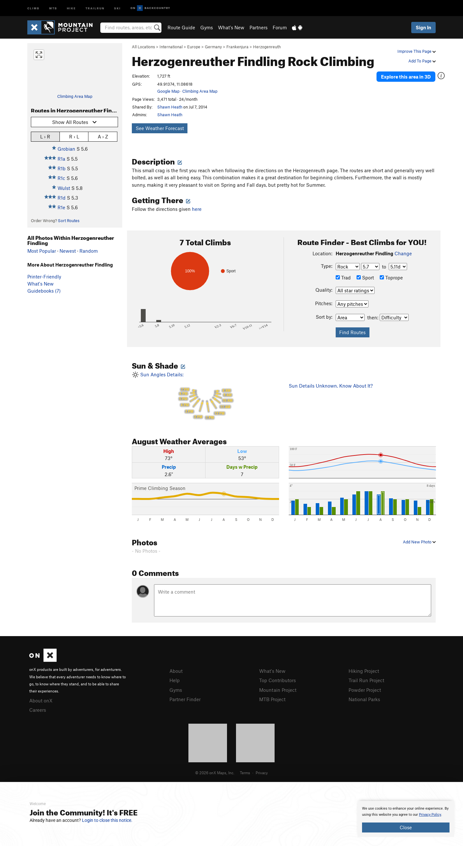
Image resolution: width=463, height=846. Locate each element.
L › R (45, 136)
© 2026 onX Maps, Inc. (214, 772)
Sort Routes (68, 220)
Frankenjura (237, 46)
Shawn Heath (169, 106)
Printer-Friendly (44, 276)
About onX (40, 700)
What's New (231, 27)
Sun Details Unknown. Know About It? (331, 386)
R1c (61, 178)
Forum (280, 27)
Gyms (206, 27)
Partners (259, 27)
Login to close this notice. (107, 820)
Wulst (64, 188)
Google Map (168, 91)
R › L (74, 136)
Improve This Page (416, 51)
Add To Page (422, 60)
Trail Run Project (366, 680)
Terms (245, 772)
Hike (71, 8)
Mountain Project (277, 690)
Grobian (66, 149)
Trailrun (95, 8)
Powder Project (365, 690)
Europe (193, 46)
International (171, 46)
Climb (33, 8)
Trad (343, 277)
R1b (62, 168)
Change (403, 253)
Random (88, 251)
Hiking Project (364, 671)
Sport (365, 277)
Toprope (391, 277)
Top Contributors (277, 680)
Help (174, 680)
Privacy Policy (430, 815)
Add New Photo (419, 541)
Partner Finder (185, 699)
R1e (61, 207)
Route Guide (181, 27)
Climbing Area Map (74, 96)
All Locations (143, 46)
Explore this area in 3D (406, 77)
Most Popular (41, 251)
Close (406, 827)
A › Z (103, 136)
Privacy (262, 772)
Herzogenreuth (267, 46)
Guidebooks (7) (44, 291)
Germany (213, 46)
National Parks (364, 699)
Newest (67, 251)
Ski (117, 8)
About (176, 671)
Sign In (423, 27)
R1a (61, 159)
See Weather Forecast (160, 128)
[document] (405, 818)
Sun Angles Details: (205, 397)
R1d (62, 198)
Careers (37, 710)
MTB (53, 8)
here (197, 209)
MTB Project (272, 699)
